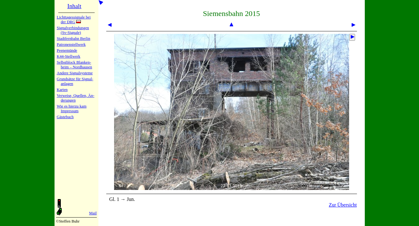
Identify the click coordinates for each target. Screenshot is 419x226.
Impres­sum (70, 111)
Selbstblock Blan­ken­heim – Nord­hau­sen (74, 64)
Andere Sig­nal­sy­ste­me (75, 73)
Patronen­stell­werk (71, 44)
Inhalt (74, 6)
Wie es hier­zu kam (71, 106)
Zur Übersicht (343, 205)
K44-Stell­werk (68, 56)
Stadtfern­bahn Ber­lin (73, 38)
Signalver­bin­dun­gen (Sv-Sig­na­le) (73, 30)
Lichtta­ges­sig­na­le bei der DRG (74, 19)
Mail (93, 213)
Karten (62, 89)
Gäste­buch (65, 117)
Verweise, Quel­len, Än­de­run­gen (75, 97)
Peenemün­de (67, 50)
